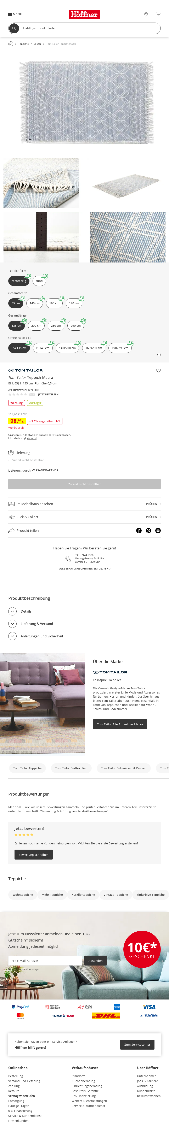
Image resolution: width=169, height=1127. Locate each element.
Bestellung (15, 1076)
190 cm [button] (75, 301)
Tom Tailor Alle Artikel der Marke (120, 724)
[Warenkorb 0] (158, 14)
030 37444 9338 (84, 555)
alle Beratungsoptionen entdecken (83, 568)
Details (26, 611)
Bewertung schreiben (34, 855)
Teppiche (17, 878)
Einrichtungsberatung (87, 1086)
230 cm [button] (57, 324)
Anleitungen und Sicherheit (42, 636)
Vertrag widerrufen (21, 1096)
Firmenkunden (18, 1121)
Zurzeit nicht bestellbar (84, 484)
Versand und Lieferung (24, 1081)
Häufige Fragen (18, 1106)
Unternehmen (147, 1076)
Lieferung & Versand (37, 623)
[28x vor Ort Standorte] (146, 14)
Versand (31, 438)
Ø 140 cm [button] (44, 346)
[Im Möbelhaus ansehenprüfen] (84, 504)
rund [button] (41, 279)
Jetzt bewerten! (48, 394)
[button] (13, 14)
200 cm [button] (38, 324)
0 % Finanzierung (20, 1111)
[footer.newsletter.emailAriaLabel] (45, 961)
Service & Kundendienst (25, 1116)
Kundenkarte (146, 1091)
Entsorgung (16, 1101)
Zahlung (14, 1086)
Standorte (78, 1076)
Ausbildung (145, 1086)
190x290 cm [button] (122, 346)
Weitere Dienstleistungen (89, 1101)
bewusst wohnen (149, 1096)
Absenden (96, 961)
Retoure (13, 1091)
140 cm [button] (36, 301)
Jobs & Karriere (147, 1081)
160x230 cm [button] (95, 346)
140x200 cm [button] (69, 346)
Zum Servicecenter (137, 1044)
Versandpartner (45, 470)
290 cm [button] (77, 324)
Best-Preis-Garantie (85, 1091)
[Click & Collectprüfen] (84, 517)
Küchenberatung (83, 1081)
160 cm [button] (56, 301)
